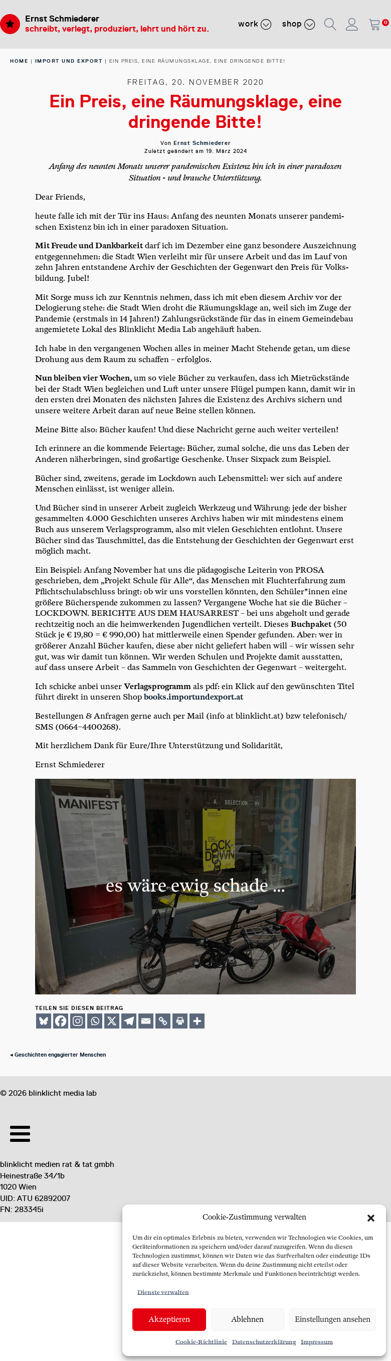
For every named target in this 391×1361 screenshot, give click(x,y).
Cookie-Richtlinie (201, 1342)
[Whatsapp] (94, 1021)
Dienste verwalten (163, 1292)
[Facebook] (60, 1021)
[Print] (179, 1021)
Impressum (317, 1342)
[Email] (145, 1021)
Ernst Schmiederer (62, 19)
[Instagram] (77, 1021)
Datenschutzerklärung (264, 1342)
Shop (298, 24)
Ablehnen (247, 1319)
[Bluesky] (43, 1021)
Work (255, 24)
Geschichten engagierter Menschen (60, 1055)
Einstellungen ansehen (332, 1319)
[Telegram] (128, 1021)
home (19, 61)
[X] (111, 1021)
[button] (371, 1218)
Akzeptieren (169, 1319)
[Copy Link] (162, 1021)
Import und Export (69, 61)
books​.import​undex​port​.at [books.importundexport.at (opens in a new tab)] (193, 697)
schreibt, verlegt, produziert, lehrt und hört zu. (117, 29)
